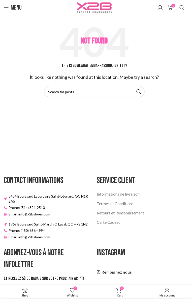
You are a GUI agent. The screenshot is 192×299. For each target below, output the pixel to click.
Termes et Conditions (115, 203)
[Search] (182, 8)
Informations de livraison (118, 194)
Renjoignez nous (117, 272)
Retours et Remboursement (120, 212)
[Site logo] (94, 7)
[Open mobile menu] (12, 8)
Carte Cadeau (108, 222)
